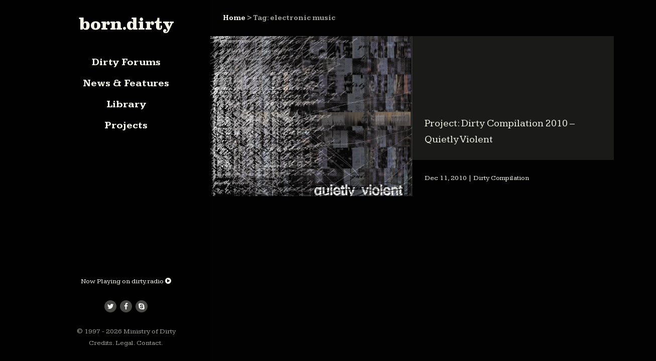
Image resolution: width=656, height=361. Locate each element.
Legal (124, 343)
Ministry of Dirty (149, 331)
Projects (126, 125)
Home (234, 18)
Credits (100, 343)
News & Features (126, 83)
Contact (149, 343)
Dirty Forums (126, 62)
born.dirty (126, 23)
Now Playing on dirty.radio (126, 281)
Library (126, 104)
